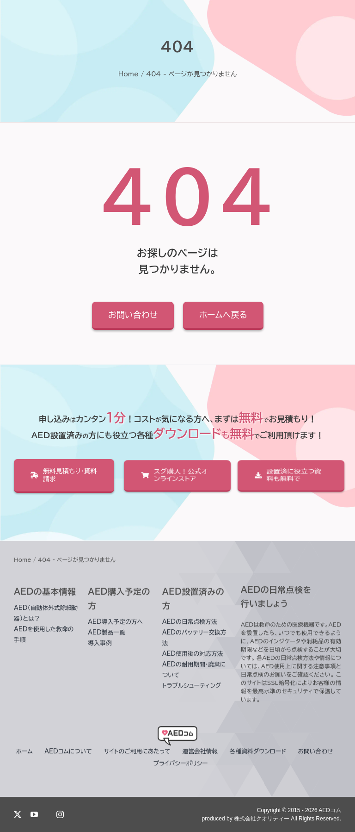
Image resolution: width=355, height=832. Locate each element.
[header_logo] (177, 736)
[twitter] (17, 814)
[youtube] (34, 814)
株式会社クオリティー (261, 818)
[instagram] (60, 814)
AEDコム (329, 810)
